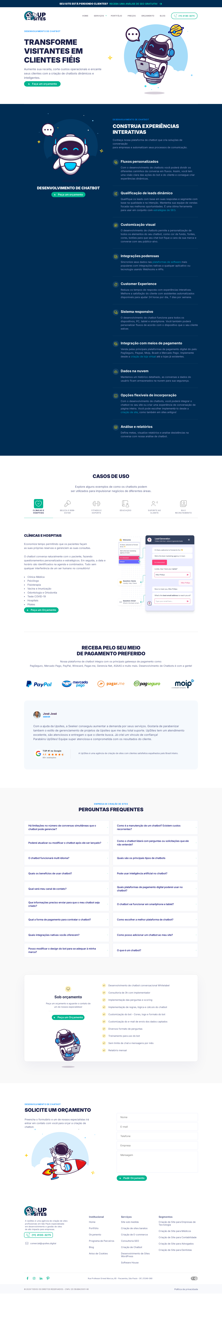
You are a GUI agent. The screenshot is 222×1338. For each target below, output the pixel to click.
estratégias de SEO (164, 214)
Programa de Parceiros (101, 1264)
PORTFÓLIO (116, 16)
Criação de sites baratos (134, 1252)
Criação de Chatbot (131, 1271)
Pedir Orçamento (136, 1199)
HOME (85, 16)
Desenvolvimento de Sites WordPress (135, 1279)
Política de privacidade (186, 1313)
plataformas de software (166, 266)
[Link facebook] (27, 1302)
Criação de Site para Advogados (176, 1267)
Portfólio (94, 1252)
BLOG (162, 16)
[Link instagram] (34, 1302)
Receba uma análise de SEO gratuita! (111, 4)
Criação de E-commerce (134, 1258)
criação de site (129, 416)
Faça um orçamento (50, 88)
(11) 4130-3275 (184, 16)
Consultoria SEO (130, 1264)
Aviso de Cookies (98, 1277)
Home (92, 1245)
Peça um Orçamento (46, 625)
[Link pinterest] (48, 1302)
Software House (130, 1286)
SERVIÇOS (99, 16)
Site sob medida (130, 1245)
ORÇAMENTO (147, 16)
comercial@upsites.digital (43, 1272)
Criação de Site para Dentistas (175, 1273)
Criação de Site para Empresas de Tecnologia (177, 1247)
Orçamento (95, 1258)
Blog (91, 1271)
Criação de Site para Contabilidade (178, 1261)
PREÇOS (132, 16)
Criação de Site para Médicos (175, 1255)
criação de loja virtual (143, 361)
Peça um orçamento (68, 201)
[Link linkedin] (41, 1302)
